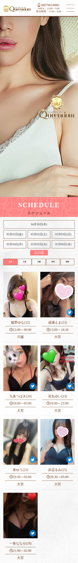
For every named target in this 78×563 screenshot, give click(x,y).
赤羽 (53, 262)
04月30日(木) (39, 224)
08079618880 (48, 5)
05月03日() (63, 234)
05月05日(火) (39, 244)
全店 (10, 262)
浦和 (67, 262)
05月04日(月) (15, 244)
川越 (39, 262)
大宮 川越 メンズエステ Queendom (17, 8)
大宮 (24, 262)
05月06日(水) (63, 244)
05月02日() (39, 234)
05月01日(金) (15, 234)
